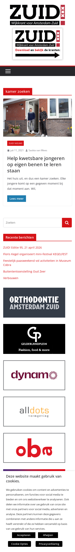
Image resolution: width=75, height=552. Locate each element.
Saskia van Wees (38, 150)
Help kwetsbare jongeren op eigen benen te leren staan (36, 164)
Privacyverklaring (49, 544)
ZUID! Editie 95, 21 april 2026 (22, 247)
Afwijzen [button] (48, 535)
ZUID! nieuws (15, 143)
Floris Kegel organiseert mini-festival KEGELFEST (35, 254)
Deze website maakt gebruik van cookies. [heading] (33, 478)
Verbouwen (10, 278)
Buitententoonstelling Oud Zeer (24, 271)
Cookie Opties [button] (19, 544)
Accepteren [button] (23, 535)
